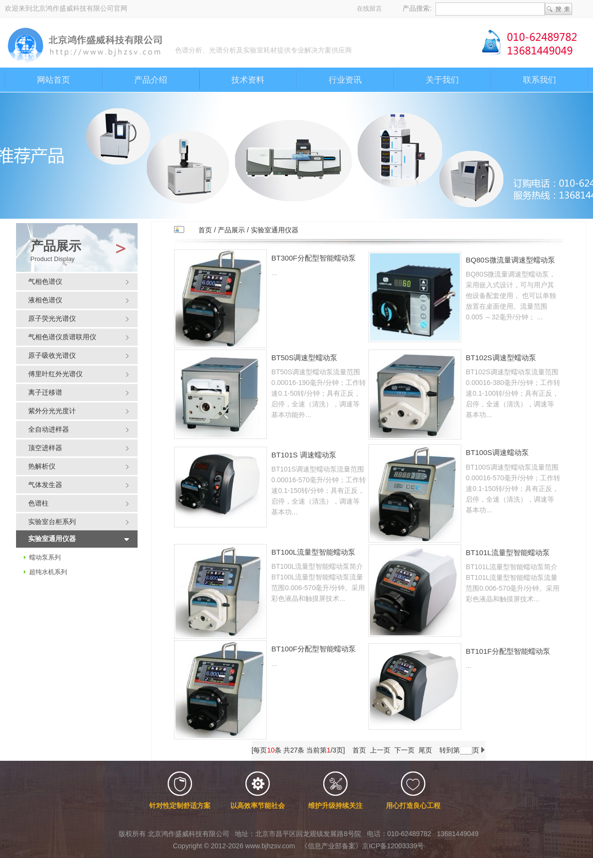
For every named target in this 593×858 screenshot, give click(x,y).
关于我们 (442, 80)
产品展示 (231, 230)
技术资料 (247, 80)
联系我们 (539, 80)
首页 (205, 230)
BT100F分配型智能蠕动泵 (313, 649)
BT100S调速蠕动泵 (497, 452)
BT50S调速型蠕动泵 (304, 357)
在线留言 (369, 8)
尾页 (425, 750)
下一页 (404, 750)
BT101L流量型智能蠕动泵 (508, 552)
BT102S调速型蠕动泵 (501, 357)
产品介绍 (150, 80)
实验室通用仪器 (274, 230)
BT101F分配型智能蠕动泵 (508, 651)
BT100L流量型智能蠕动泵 (313, 552)
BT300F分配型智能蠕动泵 (313, 258)
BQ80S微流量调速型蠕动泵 (510, 260)
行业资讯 (345, 80)
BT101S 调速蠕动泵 (303, 455)
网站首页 (53, 80)
